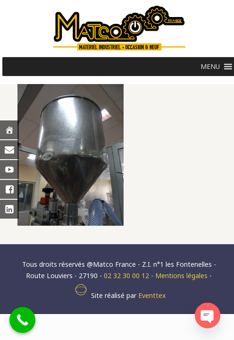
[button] (210, 66)
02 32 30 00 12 (126, 275)
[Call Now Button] (22, 320)
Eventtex (152, 295)
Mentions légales (181, 275)
